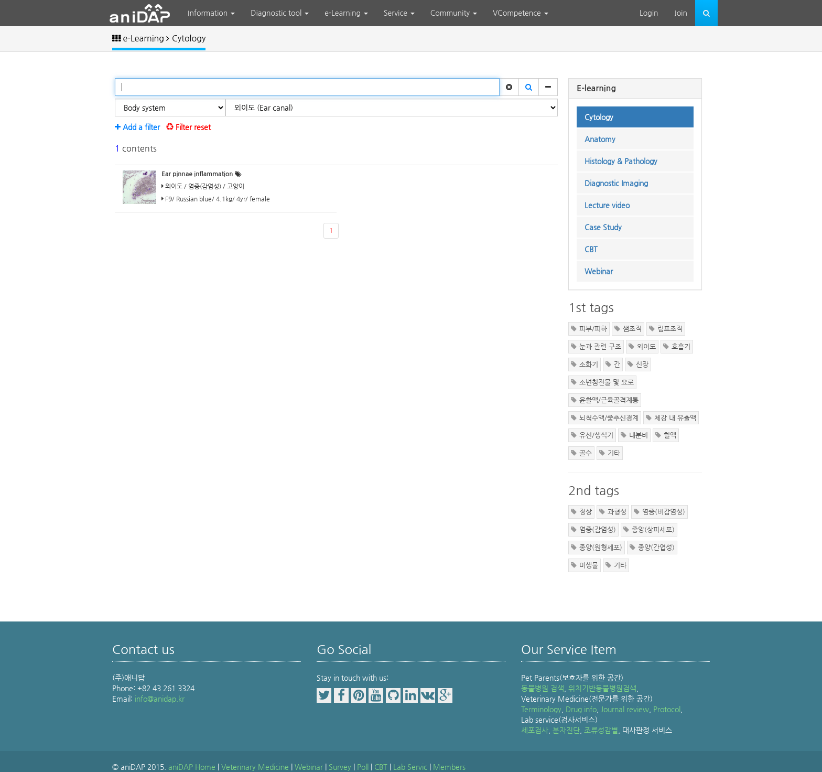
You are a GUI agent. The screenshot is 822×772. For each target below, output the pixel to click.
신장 (642, 364)
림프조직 (670, 329)
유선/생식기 (596, 435)
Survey (340, 767)
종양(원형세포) (600, 547)
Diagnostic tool (280, 13)
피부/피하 (593, 329)
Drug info (581, 709)
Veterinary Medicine (255, 767)
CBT (380, 767)
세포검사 (534, 730)
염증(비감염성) (663, 512)
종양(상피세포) (653, 529)
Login (649, 13)
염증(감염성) (597, 529)
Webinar (309, 767)
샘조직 (632, 329)
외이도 (646, 346)
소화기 (588, 364)
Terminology (541, 709)
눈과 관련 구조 (600, 346)
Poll (363, 767)
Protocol (666, 709)
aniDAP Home (191, 767)
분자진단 (566, 730)
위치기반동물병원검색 (602, 688)
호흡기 (681, 346)
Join (680, 13)
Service (399, 13)
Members (449, 767)
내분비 (638, 435)
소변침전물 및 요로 (606, 382)
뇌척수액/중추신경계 (609, 418)
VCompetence (520, 13)
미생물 (588, 565)
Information (211, 13)
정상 (585, 512)
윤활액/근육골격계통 (609, 400)
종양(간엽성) (656, 547)
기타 (614, 453)
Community (453, 13)
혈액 (670, 435)
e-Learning (346, 13)
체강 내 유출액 (675, 418)
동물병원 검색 (542, 688)
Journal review (625, 709)
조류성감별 (601, 730)
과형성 (617, 512)
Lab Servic (410, 767)
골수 (585, 453)
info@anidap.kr (160, 698)
